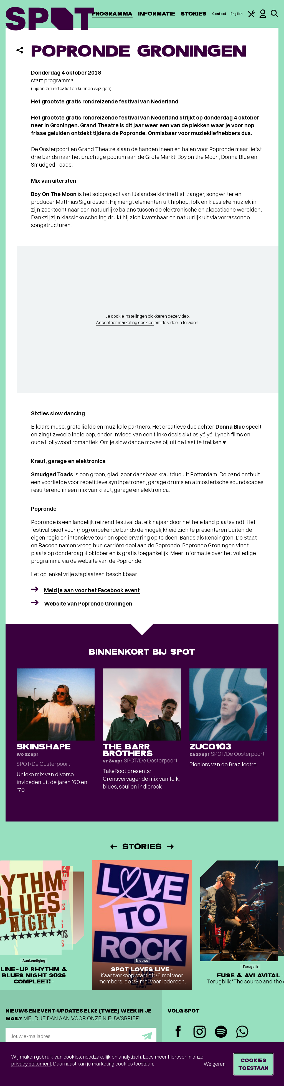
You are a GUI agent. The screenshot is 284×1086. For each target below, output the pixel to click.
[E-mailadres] (81, 1036)
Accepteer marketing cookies (125, 322)
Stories (194, 13)
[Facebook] (178, 1032)
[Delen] (20, 50)
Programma (112, 13)
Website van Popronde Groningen (88, 603)
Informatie (156, 13)
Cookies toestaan (253, 1064)
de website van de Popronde (105, 560)
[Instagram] (199, 1032)
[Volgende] (170, 846)
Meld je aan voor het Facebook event (92, 590)
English (236, 14)
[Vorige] (113, 846)
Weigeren (214, 1064)
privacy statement (31, 1063)
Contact (219, 14)
